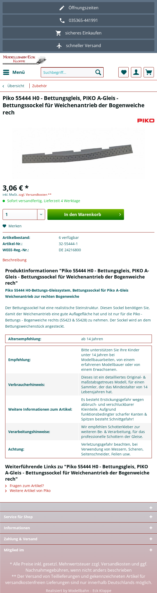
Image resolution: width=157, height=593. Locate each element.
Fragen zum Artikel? (24, 485)
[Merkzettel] (123, 72)
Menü (14, 71)
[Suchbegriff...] (72, 72)
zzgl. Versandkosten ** (35, 194)
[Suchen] (98, 72)
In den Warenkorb (92, 213)
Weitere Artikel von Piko (28, 490)
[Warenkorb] (149, 72)
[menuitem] (13, 72)
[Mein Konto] (136, 72)
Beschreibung (15, 259)
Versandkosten (115, 564)
